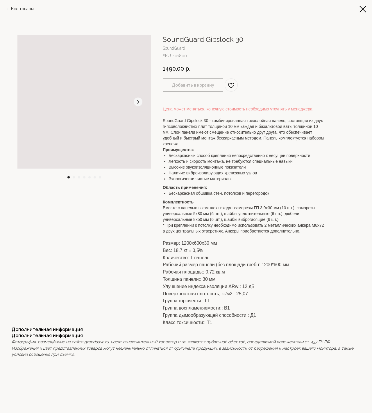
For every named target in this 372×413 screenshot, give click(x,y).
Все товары (22, 8)
